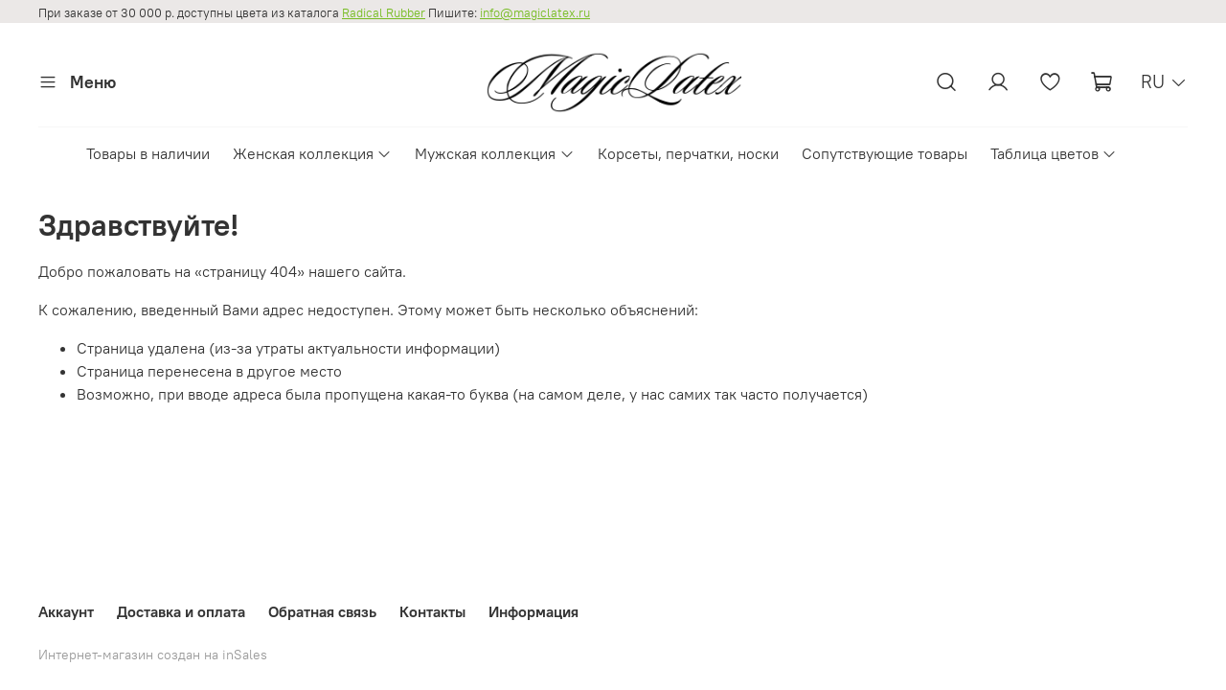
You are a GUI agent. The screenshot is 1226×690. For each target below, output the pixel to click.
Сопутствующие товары (884, 153)
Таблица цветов (1053, 153)
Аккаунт (66, 611)
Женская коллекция (312, 153)
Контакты (432, 611)
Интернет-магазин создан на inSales (152, 654)
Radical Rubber (383, 13)
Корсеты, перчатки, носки (688, 153)
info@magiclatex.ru (535, 13)
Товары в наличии (148, 153)
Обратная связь (322, 611)
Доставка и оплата (181, 611)
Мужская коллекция (494, 153)
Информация (533, 611)
